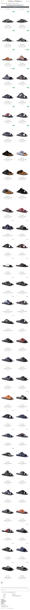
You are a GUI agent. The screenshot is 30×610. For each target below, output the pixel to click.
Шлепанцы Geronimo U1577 (8, 406)
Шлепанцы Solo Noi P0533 (22, 83)
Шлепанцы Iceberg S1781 (8, 577)
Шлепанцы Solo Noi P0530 (8, 121)
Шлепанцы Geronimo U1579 (8, 387)
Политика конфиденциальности (11, 592)
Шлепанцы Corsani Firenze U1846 (22, 292)
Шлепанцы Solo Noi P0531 (22, 102)
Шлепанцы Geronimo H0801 (8, 178)
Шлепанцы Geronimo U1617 (22, 330)
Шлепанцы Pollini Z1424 (22, 273)
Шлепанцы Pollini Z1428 (22, 235)
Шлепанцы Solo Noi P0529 (22, 121)
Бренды (4, 596)
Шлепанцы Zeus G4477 (7, 64)
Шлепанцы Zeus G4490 (7, 26)
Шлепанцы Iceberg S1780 (22, 577)
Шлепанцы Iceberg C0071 (22, 64)
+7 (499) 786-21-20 (3, 600)
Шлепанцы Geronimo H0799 (8, 197)
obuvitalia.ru (4, 608)
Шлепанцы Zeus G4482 (22, 26)
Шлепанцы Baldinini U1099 (8, 444)
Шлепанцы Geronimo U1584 (22, 349)
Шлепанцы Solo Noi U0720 (8, 501)
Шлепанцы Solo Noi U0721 (22, 482)
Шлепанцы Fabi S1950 (8, 558)
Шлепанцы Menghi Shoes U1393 (22, 406)
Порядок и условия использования (16, 595)
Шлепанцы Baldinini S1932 (22, 558)
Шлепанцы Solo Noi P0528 (8, 140)
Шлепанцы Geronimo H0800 (22, 178)
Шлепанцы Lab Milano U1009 (8, 482)
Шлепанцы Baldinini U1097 (8, 463)
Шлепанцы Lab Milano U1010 (22, 463)
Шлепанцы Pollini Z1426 (22, 254)
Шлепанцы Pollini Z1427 (7, 254)
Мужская (4, 595)
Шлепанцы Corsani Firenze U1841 (8, 330)
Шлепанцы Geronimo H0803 (8, 159)
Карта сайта (13, 593)
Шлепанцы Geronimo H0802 (22, 159)
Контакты (4, 593)
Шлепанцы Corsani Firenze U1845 (8, 311)
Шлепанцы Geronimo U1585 (8, 349)
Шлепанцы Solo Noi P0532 (8, 102)
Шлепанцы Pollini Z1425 (7, 273)
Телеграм (2, 602)
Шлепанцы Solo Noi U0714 (8, 520)
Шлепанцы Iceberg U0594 (22, 539)
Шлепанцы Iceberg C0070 (8, 83)
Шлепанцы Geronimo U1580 (22, 368)
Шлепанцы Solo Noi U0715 (22, 501)
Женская (4, 594)
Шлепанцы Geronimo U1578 (22, 387)
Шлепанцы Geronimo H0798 (22, 197)
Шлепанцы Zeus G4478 (22, 45)
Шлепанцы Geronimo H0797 (8, 216)
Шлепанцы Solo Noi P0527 (22, 140)
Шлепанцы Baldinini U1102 (8, 425)
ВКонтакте (2, 603)
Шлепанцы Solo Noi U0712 (8, 539)
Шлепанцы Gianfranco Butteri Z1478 (8, 235)
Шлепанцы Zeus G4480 (7, 45)
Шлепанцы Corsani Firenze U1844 (22, 311)
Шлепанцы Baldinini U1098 (22, 444)
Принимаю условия (8, 592)
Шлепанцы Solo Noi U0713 (22, 520)
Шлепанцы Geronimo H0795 (22, 216)
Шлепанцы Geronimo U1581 (8, 368)
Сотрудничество (14, 594)
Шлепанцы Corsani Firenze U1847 (8, 292)
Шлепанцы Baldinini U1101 (22, 425)
